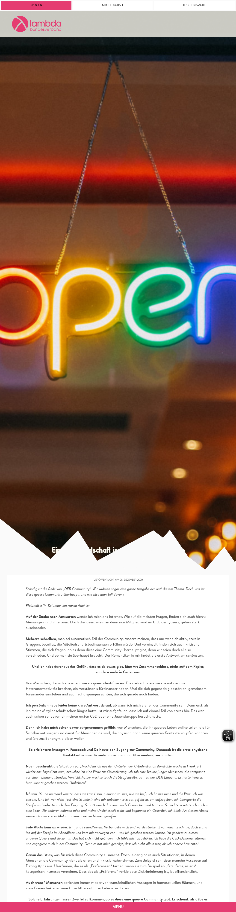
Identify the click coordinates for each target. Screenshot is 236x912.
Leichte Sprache (194, 5)
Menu (118, 907)
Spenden (36, 5)
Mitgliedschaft (112, 5)
